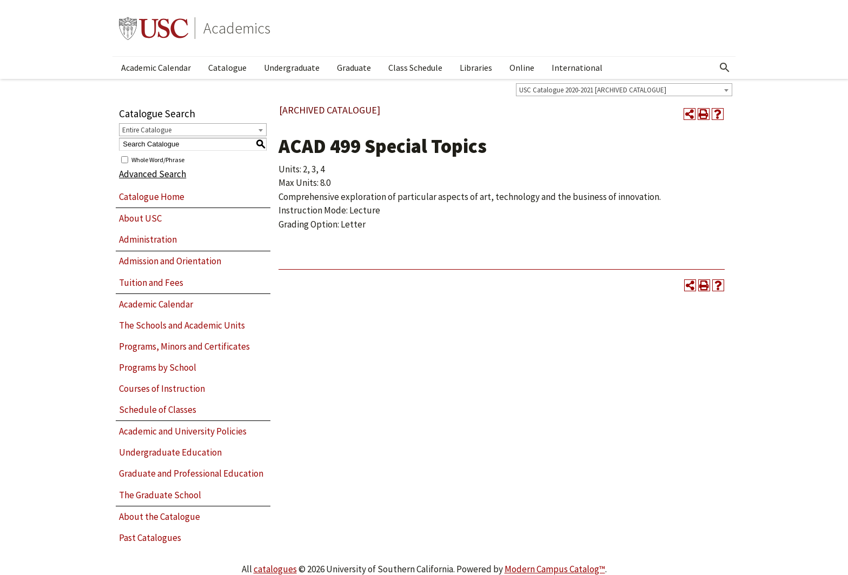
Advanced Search (152, 174)
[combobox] (624, 89)
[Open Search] (725, 67)
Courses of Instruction (162, 389)
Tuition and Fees (151, 283)
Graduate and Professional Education (191, 473)
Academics (236, 28)
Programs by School (157, 367)
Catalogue (227, 67)
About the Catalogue (159, 517)
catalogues (275, 569)
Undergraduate (292, 67)
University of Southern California (153, 28)
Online (521, 67)
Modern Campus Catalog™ (555, 569)
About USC (140, 218)
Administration (148, 239)
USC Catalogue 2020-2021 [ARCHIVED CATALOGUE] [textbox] (592, 90)
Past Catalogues (150, 538)
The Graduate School (160, 495)
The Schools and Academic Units (182, 325)
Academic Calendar (156, 67)
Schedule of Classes (157, 410)
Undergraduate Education (170, 452)
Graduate (354, 67)
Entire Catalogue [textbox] (146, 130)
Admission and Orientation (170, 261)
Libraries (476, 67)
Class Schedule (415, 67)
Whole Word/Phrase (157, 159)
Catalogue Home (151, 197)
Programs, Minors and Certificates (184, 346)
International (577, 67)
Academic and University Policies (183, 431)
